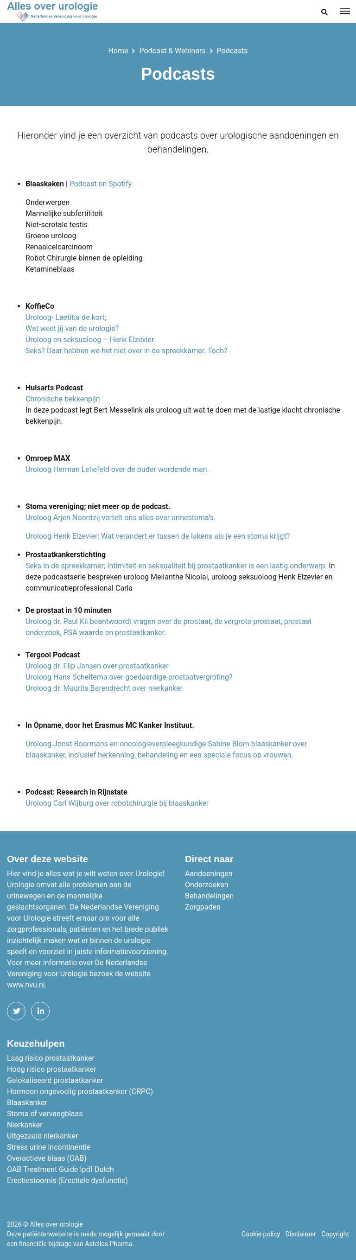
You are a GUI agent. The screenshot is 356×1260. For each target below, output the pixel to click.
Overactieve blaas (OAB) (47, 1158)
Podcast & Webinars (172, 50)
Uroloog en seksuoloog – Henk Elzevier (89, 339)
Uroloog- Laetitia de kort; (66, 317)
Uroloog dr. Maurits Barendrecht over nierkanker (104, 688)
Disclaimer (301, 1234)
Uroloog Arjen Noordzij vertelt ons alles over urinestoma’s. (120, 517)
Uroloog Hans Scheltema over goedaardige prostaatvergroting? (129, 677)
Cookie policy (261, 1234)
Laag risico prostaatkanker (51, 1058)
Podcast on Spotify (101, 183)
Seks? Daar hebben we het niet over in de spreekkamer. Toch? (126, 350)
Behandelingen (209, 895)
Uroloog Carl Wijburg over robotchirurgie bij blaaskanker (117, 803)
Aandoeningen (208, 873)
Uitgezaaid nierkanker (42, 1136)
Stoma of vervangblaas (45, 1113)
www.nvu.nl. (27, 984)
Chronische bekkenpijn (62, 399)
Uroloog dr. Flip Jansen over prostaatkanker (97, 666)
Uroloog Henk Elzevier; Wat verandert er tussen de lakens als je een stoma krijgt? (157, 536)
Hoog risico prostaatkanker (51, 1069)
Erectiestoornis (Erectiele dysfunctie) (67, 1180)
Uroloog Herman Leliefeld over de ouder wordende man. (118, 469)
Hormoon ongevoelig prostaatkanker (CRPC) (80, 1091)
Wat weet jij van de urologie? (72, 328)
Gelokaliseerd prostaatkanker (55, 1080)
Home (118, 50)
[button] (324, 12)
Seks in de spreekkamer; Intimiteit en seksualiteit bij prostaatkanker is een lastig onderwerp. (176, 565)
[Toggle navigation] (345, 11)
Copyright (335, 1234)
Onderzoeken (206, 884)
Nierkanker (25, 1124)
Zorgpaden (203, 907)
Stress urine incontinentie (48, 1147)
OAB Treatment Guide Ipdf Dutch (60, 1169)
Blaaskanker (27, 1102)
